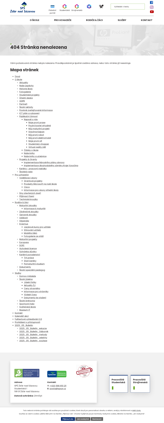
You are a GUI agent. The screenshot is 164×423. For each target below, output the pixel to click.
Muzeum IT (24, 310)
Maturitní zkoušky (28, 205)
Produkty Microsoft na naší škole (40, 184)
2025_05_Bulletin (24, 325)
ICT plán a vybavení (29, 113)
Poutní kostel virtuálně (39, 125)
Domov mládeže (27, 276)
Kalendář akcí (22, 316)
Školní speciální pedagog (32, 270)
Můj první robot (36, 134)
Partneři (23, 104)
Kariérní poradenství (29, 254)
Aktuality (23, 82)
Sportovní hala (26, 303)
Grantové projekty (33, 180)
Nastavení (97, 419)
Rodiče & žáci (94, 20)
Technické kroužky (28, 199)
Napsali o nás (31, 119)
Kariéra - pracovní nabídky (33, 168)
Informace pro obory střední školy (41, 190)
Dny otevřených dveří (30, 193)
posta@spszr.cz (58, 388)
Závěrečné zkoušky (28, 211)
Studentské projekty (29, 94)
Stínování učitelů (32, 230)
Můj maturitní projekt (39, 128)
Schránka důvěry (28, 251)
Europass (24, 242)
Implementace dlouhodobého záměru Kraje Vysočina (51, 165)
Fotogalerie (25, 91)
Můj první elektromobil (39, 137)
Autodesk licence (28, 248)
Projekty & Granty (28, 159)
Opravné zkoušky (28, 214)
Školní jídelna (26, 279)
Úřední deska (26, 98)
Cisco (27, 187)
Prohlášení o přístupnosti (27, 322)
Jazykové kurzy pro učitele (37, 227)
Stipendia (24, 220)
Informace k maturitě (34, 208)
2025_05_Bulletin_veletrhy (33, 337)
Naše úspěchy (26, 85)
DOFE (21, 245)
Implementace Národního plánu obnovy (44, 162)
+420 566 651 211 (58, 385)
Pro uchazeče (62, 20)
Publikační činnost (28, 116)
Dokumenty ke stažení (35, 297)
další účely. (136, 410)
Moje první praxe (36, 122)
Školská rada (25, 171)
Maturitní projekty (28, 239)
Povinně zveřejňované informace (36, 110)
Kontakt (146, 20)
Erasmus (23, 223)
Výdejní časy (30, 294)
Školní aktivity (26, 107)
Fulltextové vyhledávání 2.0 (28, 319)
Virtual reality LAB (37, 147)
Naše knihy (29, 153)
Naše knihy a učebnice (35, 156)
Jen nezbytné (83, 419)
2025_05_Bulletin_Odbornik (33, 331)
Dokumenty (25, 266)
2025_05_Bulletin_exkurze (33, 328)
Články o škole (31, 150)
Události (23, 217)
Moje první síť (35, 141)
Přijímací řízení (26, 196)
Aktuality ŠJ (30, 285)
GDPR (22, 101)
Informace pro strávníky (36, 291)
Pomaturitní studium (34, 263)
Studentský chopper (38, 144)
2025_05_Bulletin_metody (33, 334)
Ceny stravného (32, 288)
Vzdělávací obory (28, 177)
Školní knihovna (27, 300)
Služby (122, 20)
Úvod (13, 20)
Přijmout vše (67, 419)
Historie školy (26, 88)
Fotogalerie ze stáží (34, 236)
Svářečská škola (27, 306)
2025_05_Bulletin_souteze (33, 340)
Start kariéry (30, 260)
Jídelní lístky (30, 282)
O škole (34, 20)
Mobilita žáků (30, 233)
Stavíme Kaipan (36, 131)
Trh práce (29, 257)
